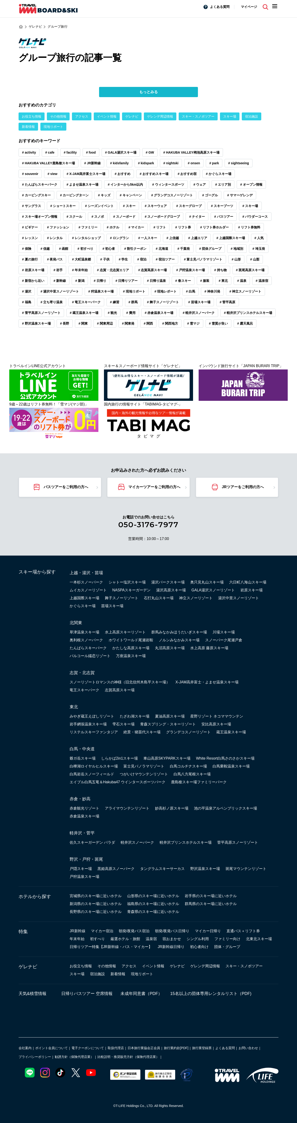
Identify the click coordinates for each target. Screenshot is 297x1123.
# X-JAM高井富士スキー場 (86, 174)
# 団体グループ (210, 248)
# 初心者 (109, 248)
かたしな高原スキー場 (130, 648)
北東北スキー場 (259, 939)
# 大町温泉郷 (81, 259)
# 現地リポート (134, 291)
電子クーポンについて (87, 1048)
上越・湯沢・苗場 (86, 572)
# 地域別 (237, 248)
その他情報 (58, 116)
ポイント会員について (51, 1048)
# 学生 (123, 259)
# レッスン (30, 238)
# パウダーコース (255, 216)
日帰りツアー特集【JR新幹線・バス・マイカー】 (111, 947)
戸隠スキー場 (81, 869)
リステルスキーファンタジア (94, 732)
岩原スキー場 (251, 590)
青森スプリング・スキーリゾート (168, 724)
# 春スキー (183, 281)
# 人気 (259, 238)
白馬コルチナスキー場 (188, 766)
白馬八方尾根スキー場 (192, 774)
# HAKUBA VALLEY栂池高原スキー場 (191, 152)
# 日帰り (100, 281)
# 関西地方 (170, 323)
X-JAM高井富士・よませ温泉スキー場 (207, 682)
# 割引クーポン (135, 248)
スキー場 (229, 116)
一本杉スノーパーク (86, 582)
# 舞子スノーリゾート (163, 302)
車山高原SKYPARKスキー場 (166, 758)
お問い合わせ (248, 1048)
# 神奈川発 (212, 291)
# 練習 (114, 302)
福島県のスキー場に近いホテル (153, 904)
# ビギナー (30, 227)
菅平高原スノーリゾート (237, 842)
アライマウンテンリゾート (127, 808)
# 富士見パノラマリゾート (203, 259)
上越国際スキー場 (84, 598)
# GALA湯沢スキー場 (120, 152)
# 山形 (236, 259)
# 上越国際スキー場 (230, 238)
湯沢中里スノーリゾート (238, 598)
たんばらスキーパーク (88, 648)
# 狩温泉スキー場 (101, 291)
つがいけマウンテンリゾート (144, 774)
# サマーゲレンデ (240, 195)
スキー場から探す (37, 572)
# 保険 (26, 248)
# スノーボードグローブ (162, 216)
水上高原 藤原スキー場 (209, 648)
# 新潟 (79, 281)
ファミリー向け (227, 939)
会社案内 (25, 1048)
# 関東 (83, 323)
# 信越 (45, 248)
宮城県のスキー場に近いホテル (96, 896)
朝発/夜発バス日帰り (172, 931)
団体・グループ (227, 947)
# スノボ (97, 216)
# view (52, 174)
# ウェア (200, 184)
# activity (29, 152)
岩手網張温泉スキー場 (88, 724)
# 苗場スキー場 (199, 302)
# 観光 (112, 313)
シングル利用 (198, 939)
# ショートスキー (63, 206)
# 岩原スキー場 (33, 270)
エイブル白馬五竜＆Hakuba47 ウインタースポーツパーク (117, 782)
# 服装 (205, 281)
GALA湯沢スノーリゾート (213, 590)
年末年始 (77, 939)
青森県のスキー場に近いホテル (153, 912)
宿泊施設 (251, 116)
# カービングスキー (36, 195)
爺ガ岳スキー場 (83, 758)
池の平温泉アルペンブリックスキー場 (225, 808)
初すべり (97, 939)
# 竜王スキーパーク (86, 302)
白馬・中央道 (82, 749)
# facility (70, 152)
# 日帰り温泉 (156, 281)
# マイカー (136, 227)
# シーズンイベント (99, 206)
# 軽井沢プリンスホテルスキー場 (248, 313)
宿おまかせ (171, 939)
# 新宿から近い (33, 281)
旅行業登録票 (202, 1048)
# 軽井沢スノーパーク (199, 313)
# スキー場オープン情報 (39, 216)
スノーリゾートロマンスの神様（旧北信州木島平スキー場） (120, 682)
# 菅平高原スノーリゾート (41, 313)
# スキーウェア (156, 206)
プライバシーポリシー (35, 1057)
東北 (74, 707)
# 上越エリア (197, 238)
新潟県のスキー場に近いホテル (96, 904)
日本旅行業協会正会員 (144, 1048)
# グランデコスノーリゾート (172, 195)
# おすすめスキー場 (154, 174)
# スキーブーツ (222, 206)
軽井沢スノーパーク (137, 842)
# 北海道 (162, 248)
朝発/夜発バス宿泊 (134, 931)
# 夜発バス (55, 259)
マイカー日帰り (208, 931)
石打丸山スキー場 (159, 598)
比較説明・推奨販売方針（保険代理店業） (128, 1057)
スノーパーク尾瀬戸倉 (223, 640)
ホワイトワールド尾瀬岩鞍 (131, 640)
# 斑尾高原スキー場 (250, 270)
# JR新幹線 (92, 163)
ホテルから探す (35, 896)
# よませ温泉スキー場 (83, 184)
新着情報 (28, 126)
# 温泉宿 (262, 281)
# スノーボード (124, 216)
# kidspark (146, 163)
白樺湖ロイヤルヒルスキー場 (94, 766)
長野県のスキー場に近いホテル (96, 912)
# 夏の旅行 (30, 259)
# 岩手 (58, 270)
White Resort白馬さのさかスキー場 (225, 758)
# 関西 (148, 323)
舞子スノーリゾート (121, 598)
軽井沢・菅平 (82, 833)
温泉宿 (151, 939)
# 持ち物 (220, 270)
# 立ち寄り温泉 (52, 302)
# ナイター (197, 216)
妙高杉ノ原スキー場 (171, 808)
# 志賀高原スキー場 (152, 270)
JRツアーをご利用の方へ (243, 487)
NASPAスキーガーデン (131, 590)
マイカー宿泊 (102, 931)
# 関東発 (128, 323)
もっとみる (148, 92)
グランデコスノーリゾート (188, 732)
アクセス (81, 116)
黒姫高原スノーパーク (116, 869)
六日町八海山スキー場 (247, 582)
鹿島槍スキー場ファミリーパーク (199, 782)
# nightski (170, 163)
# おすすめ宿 (187, 174)
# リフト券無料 (249, 227)
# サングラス (31, 206)
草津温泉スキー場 (84, 632)
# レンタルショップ (86, 238)
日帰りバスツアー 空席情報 (87, 993)
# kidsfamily (119, 163)
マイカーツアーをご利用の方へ (154, 487)
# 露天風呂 (245, 323)
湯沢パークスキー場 (168, 582)
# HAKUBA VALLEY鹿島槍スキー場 (48, 163)
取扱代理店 (116, 1048)
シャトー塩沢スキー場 (127, 582)
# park (214, 163)
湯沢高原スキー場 (171, 590)
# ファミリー (87, 227)
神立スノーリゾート (196, 598)
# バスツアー (223, 216)
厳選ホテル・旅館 (125, 939)
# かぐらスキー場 (218, 174)
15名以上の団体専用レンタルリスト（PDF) (211, 993)
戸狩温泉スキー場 (84, 877)
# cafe (50, 152)
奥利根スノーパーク (86, 640)
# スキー (129, 206)
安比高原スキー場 (216, 724)
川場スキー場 (224, 632)
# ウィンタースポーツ (168, 184)
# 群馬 (133, 302)
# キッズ (104, 195)
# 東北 (223, 281)
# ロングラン (119, 238)
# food (91, 152)
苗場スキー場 (112, 606)
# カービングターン (74, 195)
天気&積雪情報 (32, 993)
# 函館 (63, 248)
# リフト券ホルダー (214, 227)
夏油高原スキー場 (170, 716)
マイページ (249, 7)
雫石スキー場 (123, 724)
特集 (23, 931)
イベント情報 (106, 116)
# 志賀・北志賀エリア (113, 270)
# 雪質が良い (218, 323)
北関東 (76, 622)
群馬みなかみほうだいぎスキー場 (179, 632)
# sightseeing (238, 163)
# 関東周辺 (105, 323)
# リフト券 (183, 227)
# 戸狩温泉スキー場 (190, 270)
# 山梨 (254, 259)
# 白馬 (190, 291)
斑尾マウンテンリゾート (246, 869)
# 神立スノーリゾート (245, 291)
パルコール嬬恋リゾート (90, 656)
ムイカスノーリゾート (88, 590)
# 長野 (64, 323)
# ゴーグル (210, 195)
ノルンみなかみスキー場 (179, 640)
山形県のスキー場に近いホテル (153, 896)
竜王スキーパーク (84, 690)
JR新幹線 (77, 931)
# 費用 (131, 313)
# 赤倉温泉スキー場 (159, 313)
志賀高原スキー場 (120, 690)
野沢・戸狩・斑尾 (86, 859)
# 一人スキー (147, 238)
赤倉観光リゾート (84, 808)
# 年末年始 (80, 270)
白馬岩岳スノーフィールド (92, 774)
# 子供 (105, 259)
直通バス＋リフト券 (243, 931)
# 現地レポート (166, 291)
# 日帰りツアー (127, 281)
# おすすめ (122, 174)
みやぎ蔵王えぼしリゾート (92, 716)
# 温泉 (241, 281)
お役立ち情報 (31, 116)
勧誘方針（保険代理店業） (74, 1057)
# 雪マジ (193, 323)
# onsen (194, 163)
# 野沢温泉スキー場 (36, 323)
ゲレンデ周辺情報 (160, 116)
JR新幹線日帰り (171, 947)
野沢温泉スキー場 (205, 869)
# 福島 (26, 302)
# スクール (74, 216)
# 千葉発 (184, 248)
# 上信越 (172, 238)
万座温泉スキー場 (131, 656)
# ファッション (58, 227)
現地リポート (53, 126)
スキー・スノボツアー (198, 116)
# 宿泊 (141, 259)
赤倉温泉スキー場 (84, 816)
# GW (150, 152)
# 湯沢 (26, 291)
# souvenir (30, 174)
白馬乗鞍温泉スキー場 (231, 766)
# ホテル (113, 227)
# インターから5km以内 (125, 184)
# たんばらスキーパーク (39, 184)
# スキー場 (250, 206)
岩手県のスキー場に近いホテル (211, 896)
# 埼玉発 (258, 248)
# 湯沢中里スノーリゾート (60, 291)
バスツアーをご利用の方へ (66, 487)
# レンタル (55, 238)
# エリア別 (223, 184)
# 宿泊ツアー (165, 259)
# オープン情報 (251, 184)
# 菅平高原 (228, 302)
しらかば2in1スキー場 (119, 758)
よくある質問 (219, 7)
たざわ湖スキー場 (134, 716)
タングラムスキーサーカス (162, 869)
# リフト (159, 227)
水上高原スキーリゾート (125, 632)
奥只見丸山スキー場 (207, 582)
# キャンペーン (131, 195)
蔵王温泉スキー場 (231, 732)
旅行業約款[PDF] (176, 1048)
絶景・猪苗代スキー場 (142, 732)
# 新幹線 (60, 281)
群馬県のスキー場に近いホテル (211, 904)
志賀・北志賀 (82, 672)
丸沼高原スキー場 (170, 648)
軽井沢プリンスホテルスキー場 (186, 842)
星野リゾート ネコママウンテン (216, 716)
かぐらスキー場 (83, 606)
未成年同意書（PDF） (141, 993)
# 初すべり (85, 248)
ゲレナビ (131, 116)
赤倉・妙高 (80, 799)
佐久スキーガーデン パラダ (92, 842)
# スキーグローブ (189, 206)
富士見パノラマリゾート (143, 766)
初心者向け (199, 947)
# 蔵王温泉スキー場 (84, 313)
